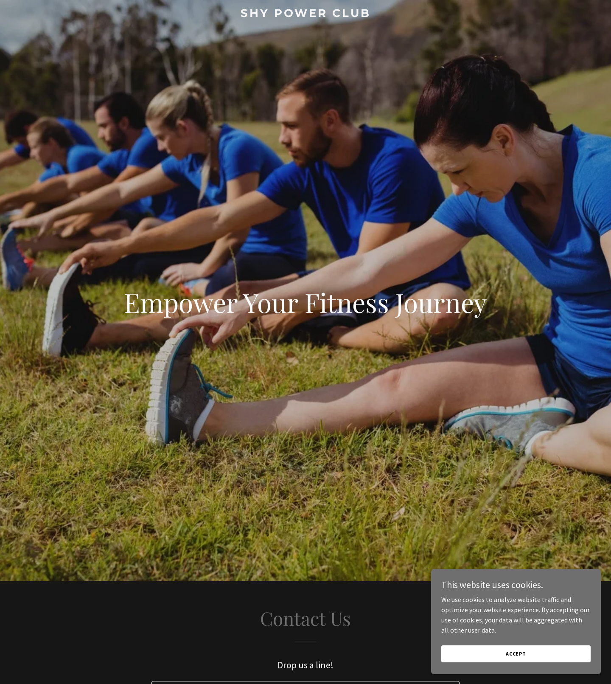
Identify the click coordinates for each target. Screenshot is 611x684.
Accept (516, 653)
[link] (305, 14)
